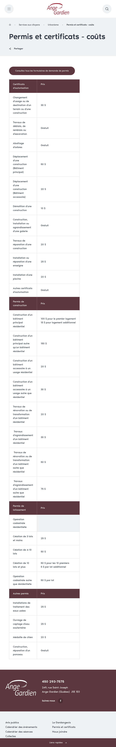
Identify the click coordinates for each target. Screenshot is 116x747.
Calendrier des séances (19, 731)
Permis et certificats (63, 726)
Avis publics (12, 722)
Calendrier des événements (21, 726)
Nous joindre (59, 731)
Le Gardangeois (61, 722)
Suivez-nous (52, 700)
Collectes (10, 736)
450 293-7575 (53, 681)
